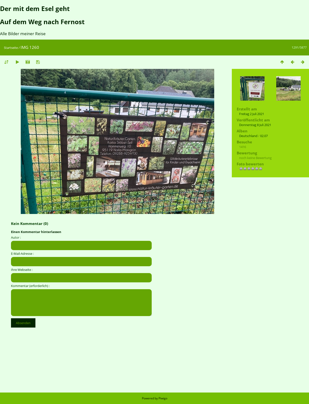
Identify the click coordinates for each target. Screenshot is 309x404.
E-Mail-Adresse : (22, 253)
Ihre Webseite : (21, 269)
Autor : (16, 237)
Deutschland (248, 136)
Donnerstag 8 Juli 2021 (255, 125)
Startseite (11, 47)
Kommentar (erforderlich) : (30, 286)
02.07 (264, 136)
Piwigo (163, 398)
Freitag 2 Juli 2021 (251, 114)
